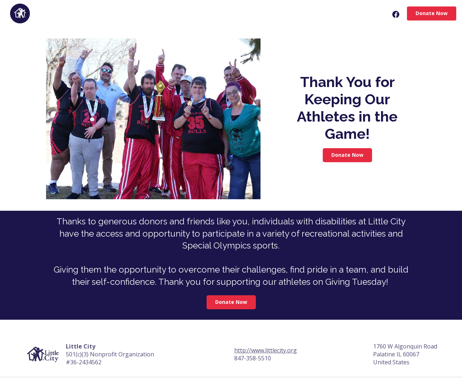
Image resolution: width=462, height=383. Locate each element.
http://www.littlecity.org (265, 350)
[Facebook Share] (395, 14)
